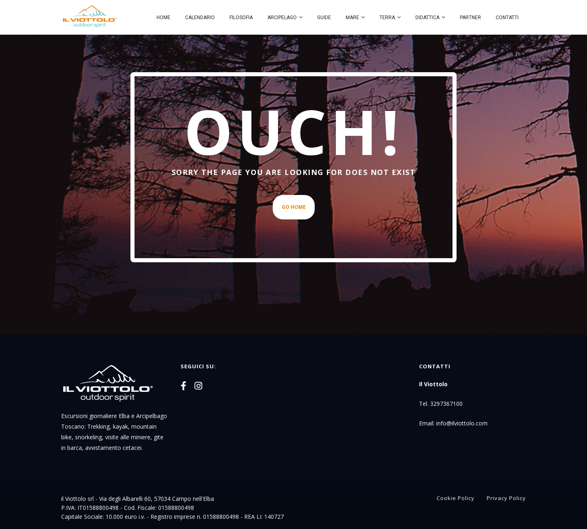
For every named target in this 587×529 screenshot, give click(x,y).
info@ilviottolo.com (462, 423)
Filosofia (241, 17)
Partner (470, 17)
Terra (387, 17)
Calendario (200, 17)
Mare (352, 17)
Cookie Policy (455, 498)
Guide (324, 17)
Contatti (507, 17)
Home (163, 17)
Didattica (427, 17)
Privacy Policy (506, 498)
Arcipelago (282, 17)
